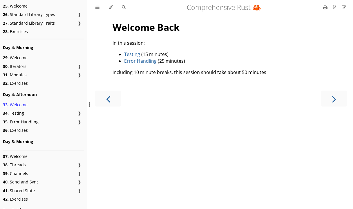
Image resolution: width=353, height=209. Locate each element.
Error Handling (21, 122)
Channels (15, 173)
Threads (14, 164)
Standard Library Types (29, 14)
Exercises (15, 31)
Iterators (14, 66)
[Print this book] (326, 7)
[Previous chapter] (108, 99)
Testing (13, 113)
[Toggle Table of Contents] (97, 7)
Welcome (15, 6)
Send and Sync (21, 182)
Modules (15, 75)
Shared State (19, 190)
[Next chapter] (334, 99)
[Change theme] (110, 7)
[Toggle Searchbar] (123, 7)
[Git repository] (335, 7)
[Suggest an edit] (344, 7)
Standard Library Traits (29, 23)
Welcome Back (146, 27)
